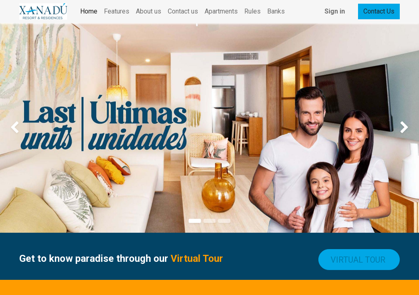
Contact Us (378, 11)
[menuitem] (89, 11)
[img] (17, 128)
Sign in (334, 11)
